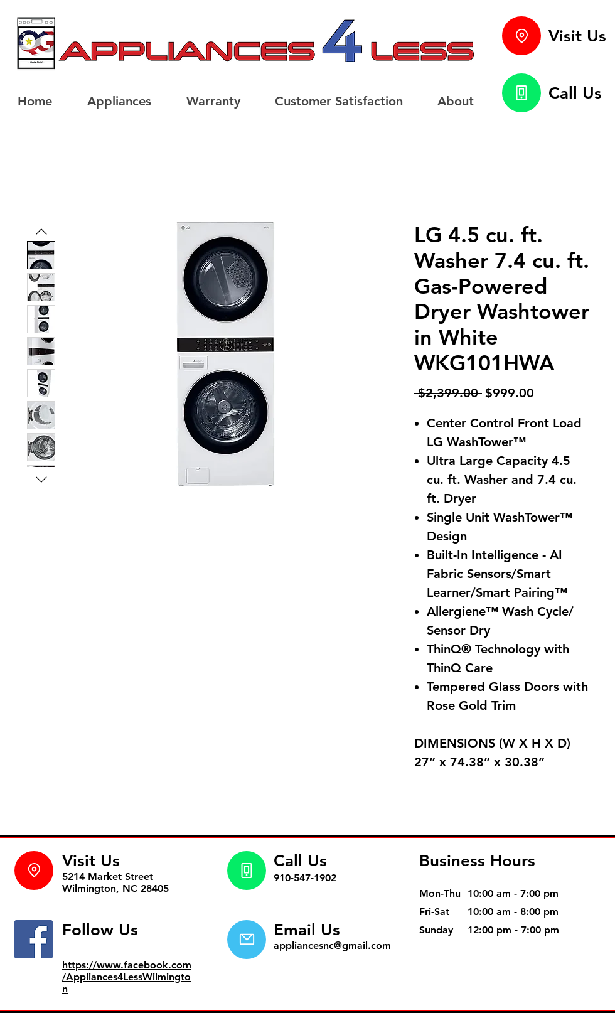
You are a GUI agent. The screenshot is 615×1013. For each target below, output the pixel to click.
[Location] (521, 35)
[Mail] (246, 939)
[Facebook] (33, 939)
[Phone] (521, 92)
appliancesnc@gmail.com (332, 945)
